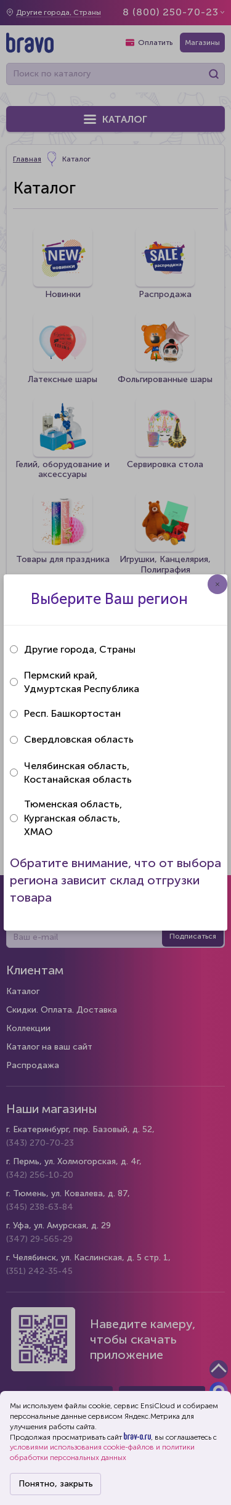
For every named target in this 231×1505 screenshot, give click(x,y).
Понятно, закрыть (55, 1483)
